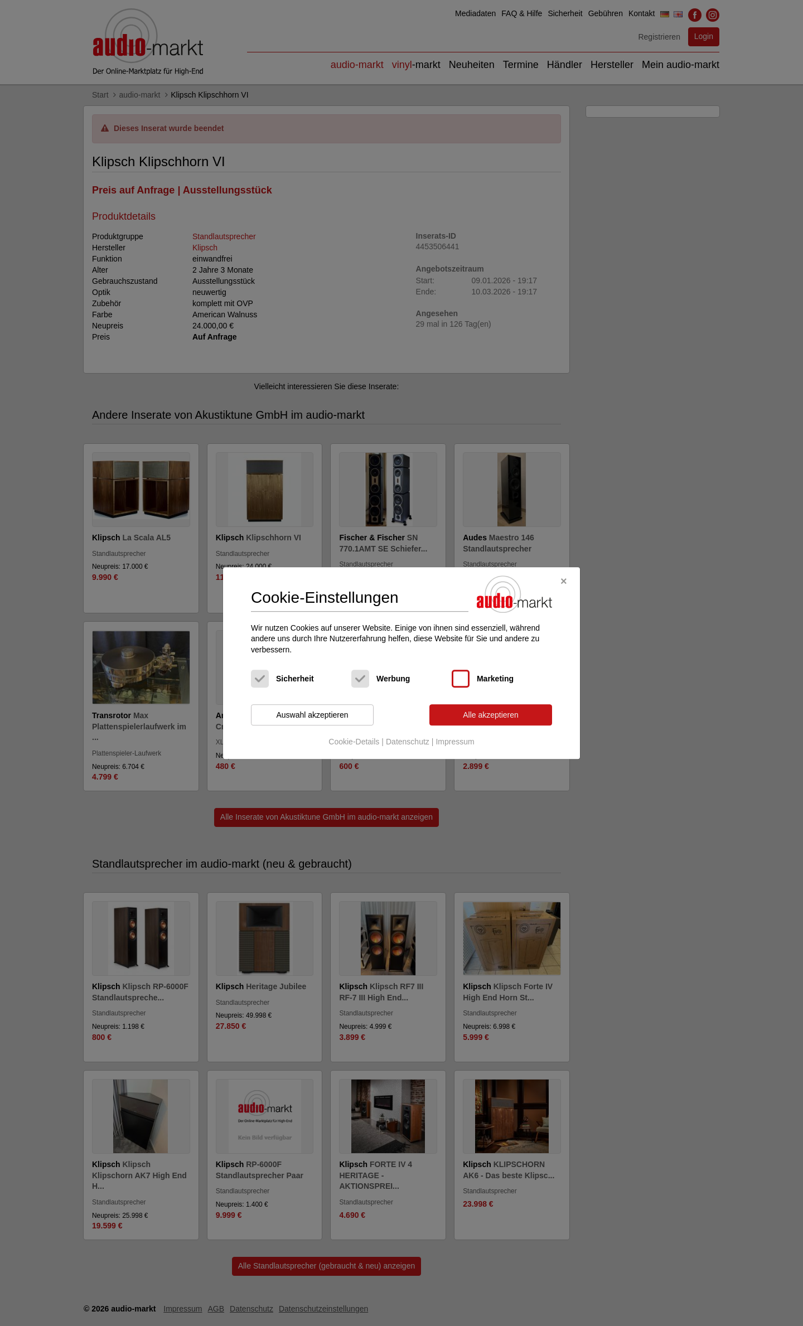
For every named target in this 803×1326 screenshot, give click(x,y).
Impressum (455, 741)
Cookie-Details (353, 741)
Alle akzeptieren (491, 714)
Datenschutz (407, 741)
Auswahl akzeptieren (312, 714)
